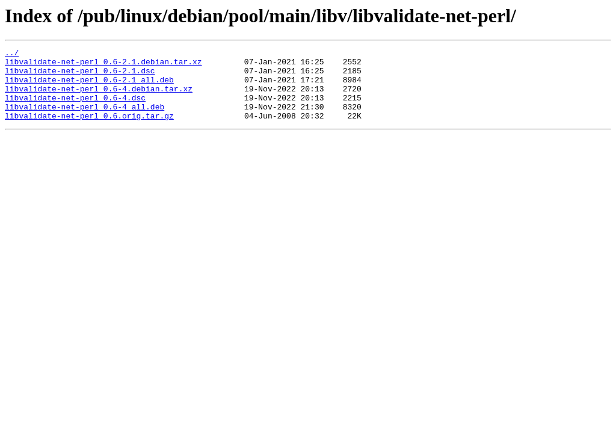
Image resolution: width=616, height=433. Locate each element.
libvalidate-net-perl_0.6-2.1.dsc (80, 75)
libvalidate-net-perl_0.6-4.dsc (75, 108)
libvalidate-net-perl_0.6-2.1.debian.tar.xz (103, 65)
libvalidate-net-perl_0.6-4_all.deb (84, 119)
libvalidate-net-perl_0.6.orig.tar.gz (89, 129)
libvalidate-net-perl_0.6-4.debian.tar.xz (98, 97)
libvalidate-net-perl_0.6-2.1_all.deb (89, 86)
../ (12, 54)
